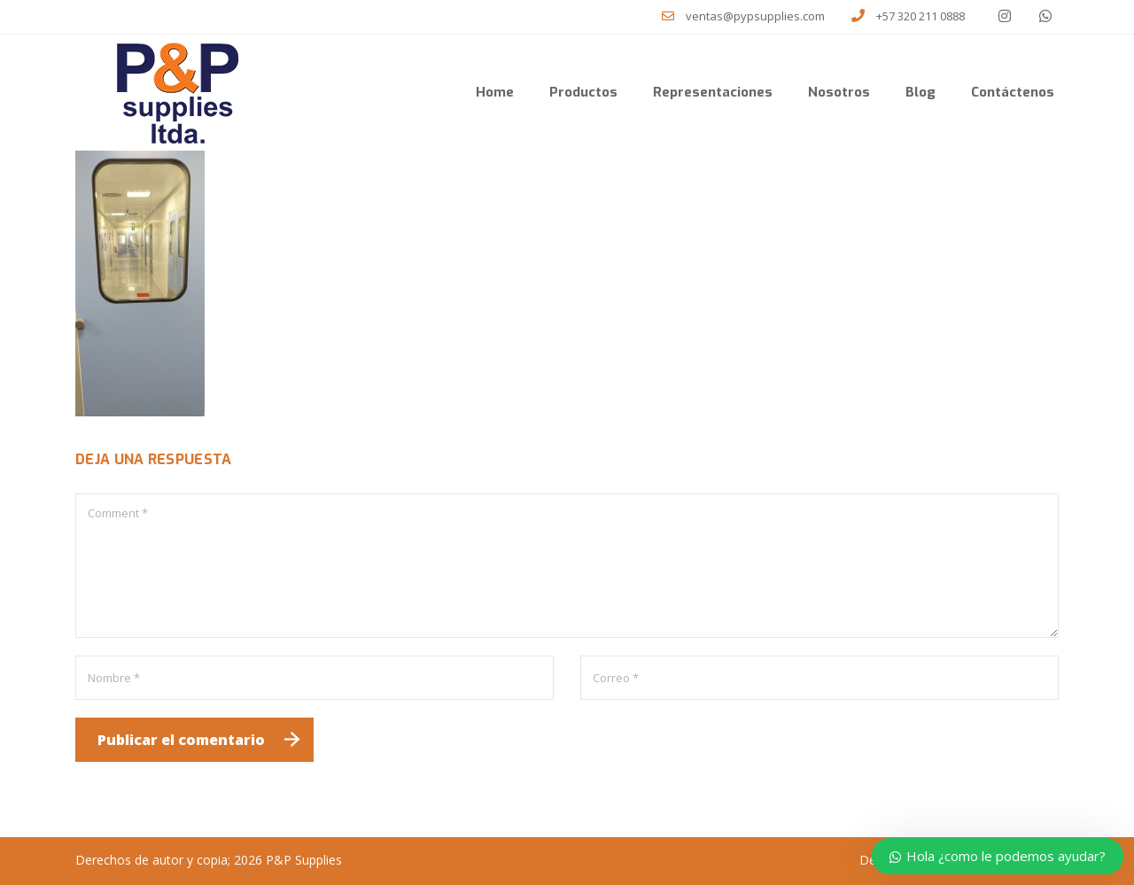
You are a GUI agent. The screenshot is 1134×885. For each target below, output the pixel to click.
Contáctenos (1012, 92)
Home (495, 92)
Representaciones (713, 92)
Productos (583, 92)
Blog (920, 92)
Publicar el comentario (181, 739)
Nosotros (839, 92)
